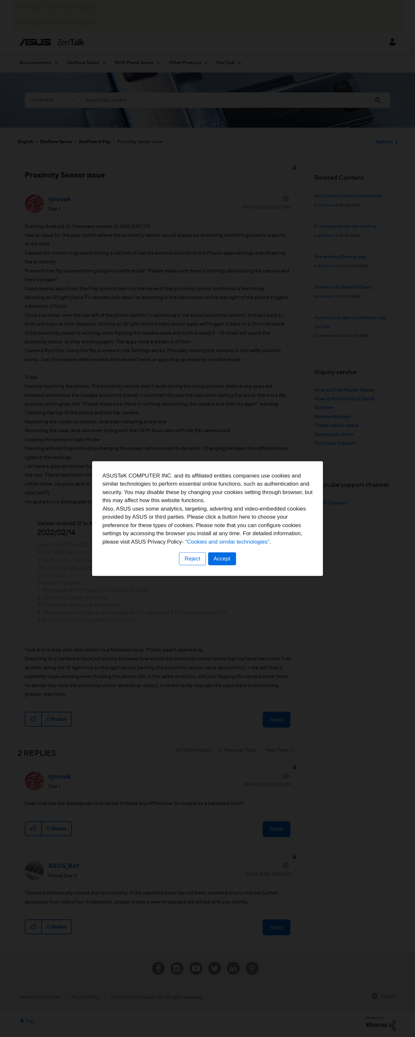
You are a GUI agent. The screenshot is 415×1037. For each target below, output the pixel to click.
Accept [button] (222, 559)
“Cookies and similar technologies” (227, 542)
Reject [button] (192, 559)
